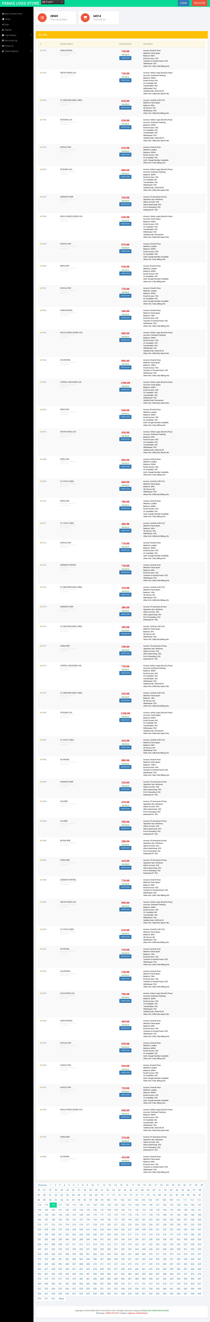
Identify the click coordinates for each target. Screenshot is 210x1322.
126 (123, 1205)
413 (116, 1264)
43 (113, 1190)
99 (102, 1200)
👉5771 (43, 523)
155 (158, 1210)
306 (39, 1244)
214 (67, 1224)
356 (53, 1254)
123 (102, 1205)
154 (151, 1210)
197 (116, 1219)
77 (142, 1195)
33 (56, 1190)
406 (67, 1264)
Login (5, 24)
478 (67, 1279)
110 (178, 1200)
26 (184, 1185)
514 (151, 1284)
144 (81, 1210)
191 (74, 1219)
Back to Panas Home (12, 14)
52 (165, 1190)
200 (137, 1219)
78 (148, 1195)
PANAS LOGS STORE (20, 3)
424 (192, 1264)
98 (96, 1200)
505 (88, 1284)
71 (108, 1195)
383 (74, 1259)
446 (178, 1269)
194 (95, 1219)
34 (62, 1190)
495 (185, 1279)
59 (39, 1195)
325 (171, 1244)
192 (81, 1219)
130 (151, 1205)
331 (46, 1249)
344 (137, 1249)
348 (164, 1249)
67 (85, 1195)
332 (53, 1249)
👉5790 (43, 929)
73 (119, 1195)
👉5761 (43, 288)
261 (60, 1234)
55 (182, 1190)
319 (130, 1244)
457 (88, 1274)
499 (46, 1284)
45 (125, 1190)
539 (158, 1288)
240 (81, 1229)
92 (62, 1200)
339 (102, 1249)
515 (158, 1284)
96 (85, 1200)
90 (50, 1200)
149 (116, 1210)
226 (151, 1224)
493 (171, 1279)
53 (171, 1190)
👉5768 (43, 459)
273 (144, 1234)
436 (109, 1269)
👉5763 (43, 332)
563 (158, 1293)
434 (95, 1269)
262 (67, 1234)
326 (178, 1244)
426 (39, 1269)
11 (98, 1185)
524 (53, 1288)
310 (67, 1244)
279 (185, 1234)
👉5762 (43, 310)
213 (60, 1224)
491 (158, 1279)
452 (53, 1274)
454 (67, 1274)
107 (157, 1200)
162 (39, 1215)
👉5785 (43, 821)
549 (60, 1293)
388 (109, 1259)
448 (192, 1269)
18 (138, 1185)
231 (185, 1224)
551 (74, 1293)
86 (194, 1195)
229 (171, 1224)
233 (199, 1224)
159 (185, 1210)
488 (137, 1279)
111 (185, 1200)
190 (67, 1219)
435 (102, 1269)
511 (130, 1284)
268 (109, 1234)
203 (158, 1219)
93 (67, 1200)
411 (102, 1264)
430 (67, 1269)
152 (137, 1210)
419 (158, 1264)
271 (130, 1234)
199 (130, 1219)
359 (74, 1254)
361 (88, 1254)
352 (192, 1249)
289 (88, 1239)
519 (185, 1284)
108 (164, 1200)
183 (185, 1215)
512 (137, 1284)
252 (164, 1229)
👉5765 (43, 382)
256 (192, 1229)
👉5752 (43, 73)
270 (123, 1234)
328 (192, 1244)
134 (178, 1205)
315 (102, 1244)
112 (192, 1200)
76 (136, 1195)
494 (178, 1279)
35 (67, 1190)
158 (178, 1210)
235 (46, 1229)
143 (74, 1210)
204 (164, 1219)
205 (171, 1219)
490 (151, 1279)
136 (192, 1205)
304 (192, 1239)
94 (73, 1200)
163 (46, 1215)
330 (39, 1249)
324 (164, 1244)
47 (136, 1190)
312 (81, 1244)
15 (121, 1185)
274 (151, 1234)
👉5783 (43, 782)
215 (74, 1224)
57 (194, 1190)
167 (74, 1215)
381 (60, 1259)
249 (144, 1229)
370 (151, 1254)
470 (178, 1274)
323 (158, 1244)
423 (185, 1264)
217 (88, 1224)
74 (125, 1195)
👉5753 (43, 100)
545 (199, 1288)
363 (102, 1254)
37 (79, 1190)
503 (74, 1284)
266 (95, 1234)
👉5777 (43, 646)
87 (200, 1195)
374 (178, 1254)
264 (81, 1234)
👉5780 (43, 712)
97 (90, 1200)
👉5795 (43, 1043)
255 (185, 1229)
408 (81, 1264)
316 (109, 1244)
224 (137, 1224)
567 (185, 1293)
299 (158, 1239)
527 (74, 1288)
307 (46, 1244)
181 (171, 1215)
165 (60, 1215)
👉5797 (43, 1087)
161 (199, 1210)
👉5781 (43, 740)
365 (116, 1254)
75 (131, 1195)
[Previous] (42, 1185)
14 (115, 1185)
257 (199, 1229)
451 (46, 1274)
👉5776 (43, 626)
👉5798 (43, 1109)
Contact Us (8, 46)
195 (102, 1219)
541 (171, 1288)
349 (171, 1249)
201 (144, 1219)
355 (46, 1254)
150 (123, 1210)
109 (171, 1200)
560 (137, 1293)
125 (116, 1205)
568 (192, 1293)
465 (144, 1274)
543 (185, 1288)
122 (95, 1205)
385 (88, 1259)
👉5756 (43, 169)
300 (164, 1239)
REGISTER (199, 3)
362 (95, 1254)
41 (102, 1190)
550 (67, 1293)
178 (151, 1215)
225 (144, 1224)
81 (165, 1195)
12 (104, 1185)
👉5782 (43, 759)
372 (164, 1254)
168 (81, 1215)
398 (178, 1259)
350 (178, 1249)
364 (109, 1254)
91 (56, 1200)
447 (185, 1269)
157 (171, 1210)
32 (50, 1190)
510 (123, 1284)
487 (130, 1279)
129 (144, 1205)
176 (137, 1215)
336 (81, 1249)
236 (53, 1229)
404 (53, 1264)
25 (179, 1185)
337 (88, 1249)
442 (151, 1269)
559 (130, 1293)
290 (95, 1239)
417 (144, 1264)
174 (123, 1215)
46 (131, 1190)
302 (178, 1239)
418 (151, 1264)
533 (116, 1288)
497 (199, 1279)
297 (144, 1239)
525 (60, 1288)
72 (113, 1195)
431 (74, 1269)
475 (46, 1279)
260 (53, 1234)
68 (90, 1195)
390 (123, 1259)
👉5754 (43, 120)
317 (116, 1244)
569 (199, 1293)
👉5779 (43, 693)
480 (81, 1279)
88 (39, 1200)
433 (88, 1269)
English (47, 2)
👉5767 (43, 432)
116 (54, 1204)
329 (199, 1244)
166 (67, 1215)
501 (60, 1284)
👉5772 (43, 543)
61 (50, 1195)
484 (109, 1279)
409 (88, 1264)
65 (73, 1195)
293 (116, 1239)
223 (130, 1224)
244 (109, 1229)
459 (102, 1274)
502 (67, 1284)
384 (81, 1259)
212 (53, 1224)
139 (46, 1210)
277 (171, 1234)
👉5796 (43, 1065)
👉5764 (43, 360)
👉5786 (43, 840)
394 (151, 1259)
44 (119, 1190)
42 (108, 1190)
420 (164, 1264)
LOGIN (183, 3)
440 (137, 1269)
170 (95, 1215)
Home (6, 19)
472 (192, 1274)
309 (60, 1244)
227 (158, 1224)
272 (137, 1234)
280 (192, 1234)
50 (154, 1190)
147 (102, 1210)
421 (171, 1264)
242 (95, 1229)
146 (95, 1210)
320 (137, 1244)
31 (44, 1190)
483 (102, 1279)
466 (151, 1274)
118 (67, 1205)
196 (109, 1219)
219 (102, 1224)
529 (88, 1288)
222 (123, 1224)
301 (171, 1239)
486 (123, 1279)
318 (123, 1244)
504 (81, 1284)
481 (88, 1279)
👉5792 (43, 971)
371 (158, 1254)
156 (164, 1210)
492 (164, 1279)
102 (122, 1200)
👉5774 (43, 587)
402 (39, 1264)
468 (164, 1274)
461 (116, 1274)
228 (164, 1224)
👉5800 (43, 1156)
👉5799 (43, 1137)
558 (123, 1293)
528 (81, 1288)
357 (60, 1254)
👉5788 (43, 880)
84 (182, 1195)
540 (164, 1288)
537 (144, 1288)
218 (95, 1224)
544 (192, 1288)
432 (81, 1269)
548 (53, 1293)
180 (164, 1215)
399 (185, 1259)
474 (39, 1279)
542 (178, 1288)
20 (150, 1185)
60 (44, 1195)
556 (109, 1293)
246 (123, 1229)
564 (164, 1293)
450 (39, 1274)
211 (46, 1224)
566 (178, 1293)
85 (188, 1195)
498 (39, 1284)
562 (151, 1293)
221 (116, 1224)
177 (144, 1215)
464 (137, 1274)
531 (102, 1288)
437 (116, 1269)
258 (39, 1234)
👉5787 (43, 860)
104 (136, 1200)
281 (199, 1234)
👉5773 (43, 565)
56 (188, 1190)
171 (102, 1215)
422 (178, 1264)
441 (144, 1269)
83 (177, 1195)
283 (46, 1239)
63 (62, 1195)
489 (144, 1279)
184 (192, 1215)
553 (88, 1293)
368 (137, 1254)
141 (60, 1210)
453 (60, 1274)
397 (171, 1259)
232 (192, 1224)
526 (67, 1288)
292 (109, 1239)
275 (158, 1234)
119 (74, 1205)
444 (164, 1269)
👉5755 (43, 147)
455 (74, 1274)
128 (137, 1205)
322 (151, 1244)
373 (171, 1254)
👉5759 (43, 244)
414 (123, 1264)
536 (137, 1288)
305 (199, 1239)
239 (74, 1229)
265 (88, 1234)
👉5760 (43, 266)
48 (142, 1190)
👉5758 (43, 216)
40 (96, 1190)
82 (171, 1195)
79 (154, 1195)
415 (130, 1264)
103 (129, 1200)
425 (199, 1264)
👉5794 (43, 1021)
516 (164, 1284)
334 (67, 1249)
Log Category (16, 35)
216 (81, 1224)
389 (116, 1259)
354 (39, 1254)
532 (109, 1288)
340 (109, 1249)
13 (109, 1185)
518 (178, 1284)
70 (102, 1195)
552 (81, 1293)
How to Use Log (9, 40)
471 (185, 1274)
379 (46, 1259)
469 (171, 1274)
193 (88, 1219)
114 (39, 1205)
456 (81, 1274)
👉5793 (43, 993)
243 (102, 1229)
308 (53, 1244)
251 (158, 1229)
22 (161, 1185)
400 (192, 1259)
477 (60, 1279)
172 (109, 1215)
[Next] (61, 1298)
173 (116, 1215)
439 (130, 1269)
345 (144, 1249)
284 (53, 1239)
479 (74, 1279)
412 (109, 1264)
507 (102, 1284)
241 (88, 1229)
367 (130, 1254)
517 (171, 1284)
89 (44, 1200)
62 (56, 1195)
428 (53, 1269)
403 (46, 1264)
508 (109, 1284)
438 (123, 1269)
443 (158, 1269)
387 (102, 1259)
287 (74, 1239)
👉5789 (43, 902)
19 (144, 1185)
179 (158, 1215)
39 (90, 1190)
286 (67, 1239)
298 (151, 1239)
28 (196, 1185)
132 (164, 1205)
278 (178, 1234)
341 (116, 1249)
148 (109, 1210)
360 (81, 1254)
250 (151, 1229)
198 (123, 1219)
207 (185, 1219)
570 (39, 1298)
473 (199, 1274)
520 (192, 1284)
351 (185, 1249)
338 (95, 1249)
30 (39, 1190)
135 (185, 1205)
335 (74, 1249)
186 (39, 1219)
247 (130, 1229)
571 (46, 1298)
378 (39, 1259)
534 (123, 1288)
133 (171, 1205)
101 (115, 1200)
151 (130, 1210)
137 (199, 1205)
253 (171, 1229)
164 (53, 1215)
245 (116, 1229)
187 (46, 1219)
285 (60, 1239)
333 (60, 1249)
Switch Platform (16, 51)
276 (164, 1234)
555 (102, 1293)
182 (178, 1215)
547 (46, 1293)
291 (102, 1239)
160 (192, 1210)
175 (130, 1215)
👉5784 (43, 801)
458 (95, 1274)
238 (67, 1229)
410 (95, 1264)
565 (171, 1293)
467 (158, 1274)
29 (202, 1185)
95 (79, 1200)
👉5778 (43, 665)
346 (151, 1249)
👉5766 (43, 409)
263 (74, 1234)
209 (199, 1219)
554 (95, 1293)
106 (150, 1200)
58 (200, 1190)
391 (130, 1259)
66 (79, 1195)
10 (92, 1185)
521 (199, 1284)
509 (116, 1284)
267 (102, 1234)
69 (96, 1195)
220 (109, 1224)
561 (144, 1293)
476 (53, 1279)
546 (39, 1293)
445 (171, 1269)
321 (144, 1244)
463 (130, 1274)
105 (143, 1200)
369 (144, 1254)
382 (67, 1259)
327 (185, 1244)
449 (199, 1269)
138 (39, 1210)
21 (156, 1185)
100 (108, 1200)
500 (53, 1284)
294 (123, 1239)
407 (74, 1264)
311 (74, 1244)
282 (39, 1239)
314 (95, 1244)
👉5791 (43, 949)
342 (123, 1249)
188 (53, 1219)
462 (123, 1274)
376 (192, 1254)
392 (137, 1259)
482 (95, 1279)
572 (53, 1298)
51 (159, 1190)
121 (88, 1205)
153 (144, 1210)
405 (60, 1264)
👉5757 (43, 197)
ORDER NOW (125, 58)
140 (53, 1210)
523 (46, 1288)
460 (109, 1274)
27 (190, 1185)
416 (137, 1264)
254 (178, 1229)
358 (67, 1254)
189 (60, 1219)
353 (199, 1249)
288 (81, 1239)
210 (39, 1224)
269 (116, 1234)
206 (178, 1219)
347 (158, 1249)
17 (133, 1185)
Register (7, 30)
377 (199, 1254)
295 (130, 1239)
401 (199, 1259)
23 (167, 1185)
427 (46, 1269)
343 (130, 1249)
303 (185, 1239)
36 (73, 1190)
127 (130, 1205)
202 (151, 1219)
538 (151, 1288)
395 (158, 1259)
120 (81, 1205)
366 (123, 1254)
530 (95, 1288)
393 (144, 1259)
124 (109, 1205)
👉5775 (43, 607)
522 (39, 1288)
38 (85, 1190)
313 (88, 1244)
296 (137, 1239)
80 (159, 1195)
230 (178, 1224)
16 (127, 1185)
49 (148, 1190)
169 (88, 1215)
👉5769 (43, 481)
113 (199, 1200)
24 (173, 1185)
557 (116, 1293)
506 (95, 1284)
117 (60, 1205)
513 (144, 1284)
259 (46, 1234)
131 (158, 1205)
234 (39, 1229)
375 (185, 1254)
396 (164, 1259)
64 (67, 1195)
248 (137, 1229)
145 (88, 1210)
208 (192, 1219)
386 (95, 1259)
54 (177, 1190)
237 (60, 1229)
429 (60, 1269)
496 (192, 1279)
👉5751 (43, 50)
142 (67, 1210)
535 (130, 1288)
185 (199, 1215)
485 (116, 1279)
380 (53, 1259)
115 (46, 1205)
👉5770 (43, 501)
